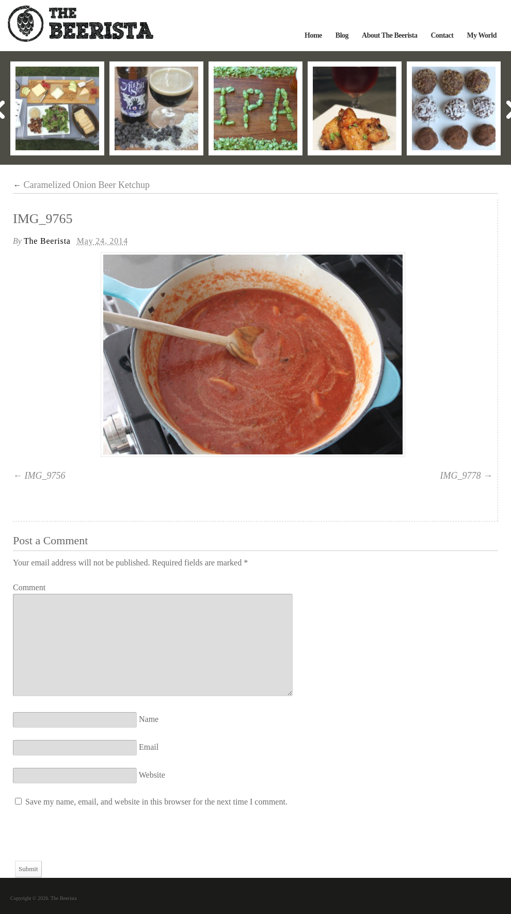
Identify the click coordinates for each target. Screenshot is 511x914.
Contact (441, 35)
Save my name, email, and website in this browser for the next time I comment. (156, 801)
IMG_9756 (45, 475)
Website (152, 774)
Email (148, 747)
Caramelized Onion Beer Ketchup (81, 185)
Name (148, 719)
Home (313, 35)
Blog (342, 35)
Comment (29, 587)
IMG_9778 (460, 475)
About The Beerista (389, 35)
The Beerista (47, 241)
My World (482, 35)
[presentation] (91, 841)
